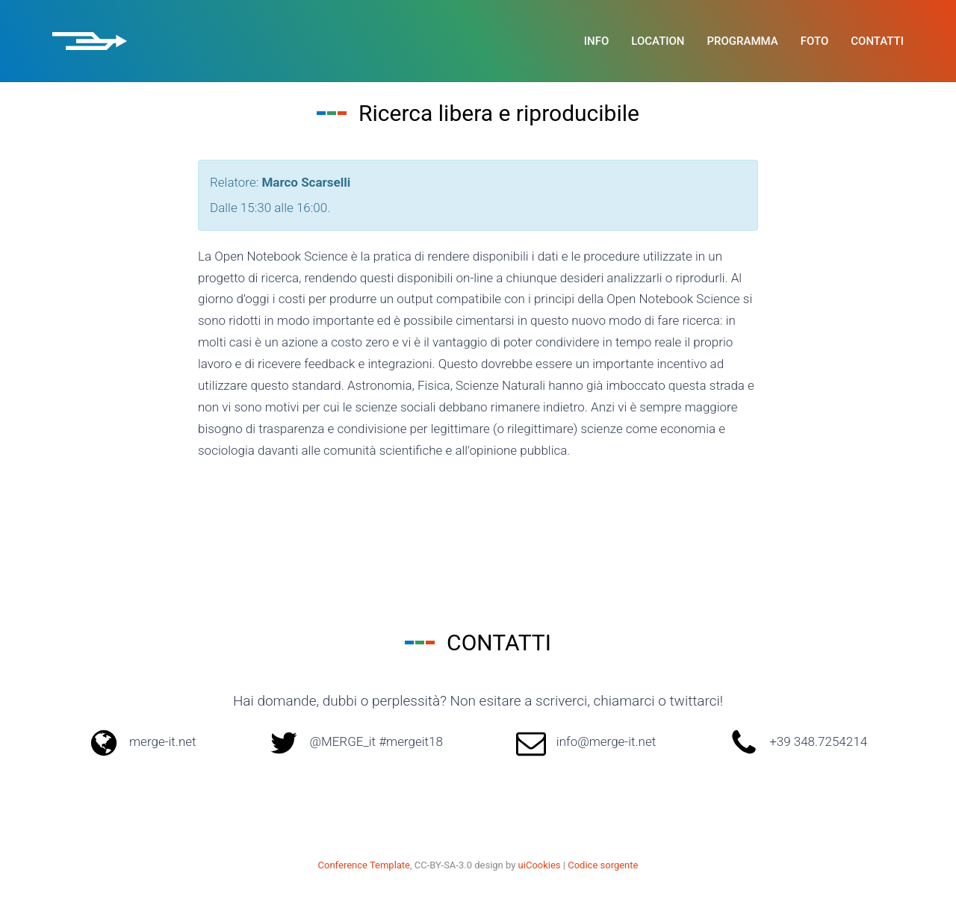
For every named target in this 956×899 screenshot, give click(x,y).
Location (657, 41)
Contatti (877, 41)
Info (596, 41)
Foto (815, 41)
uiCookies (539, 865)
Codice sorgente (603, 865)
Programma (742, 41)
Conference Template (364, 865)
